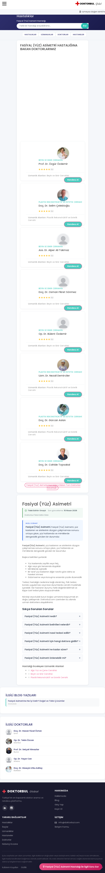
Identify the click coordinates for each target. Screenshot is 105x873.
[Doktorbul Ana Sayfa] (89, 3)
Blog (57, 800)
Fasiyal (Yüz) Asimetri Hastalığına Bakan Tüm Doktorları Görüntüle (53, 486)
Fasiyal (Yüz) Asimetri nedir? (52, 616)
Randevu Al (73, 93)
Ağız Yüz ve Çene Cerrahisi (44, 670)
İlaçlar (5, 826)
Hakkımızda (60, 796)
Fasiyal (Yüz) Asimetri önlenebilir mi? (52, 658)
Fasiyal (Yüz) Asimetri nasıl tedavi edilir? (52, 633)
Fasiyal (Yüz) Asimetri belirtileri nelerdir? (52, 624)
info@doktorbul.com (67, 822)
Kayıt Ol (58, 809)
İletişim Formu (62, 826)
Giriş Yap (59, 804)
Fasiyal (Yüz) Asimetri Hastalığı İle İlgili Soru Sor (71, 866)
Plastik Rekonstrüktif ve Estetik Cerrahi (60, 71)
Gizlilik (24, 867)
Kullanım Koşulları (10, 867)
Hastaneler (78, 34)
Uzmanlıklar (47, 34)
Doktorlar (63, 34)
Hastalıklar (30, 34)
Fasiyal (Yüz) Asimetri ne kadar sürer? (52, 649)
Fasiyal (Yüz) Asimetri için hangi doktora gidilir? (52, 641)
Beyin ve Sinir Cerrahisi (51, 160)
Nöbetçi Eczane (10, 844)
